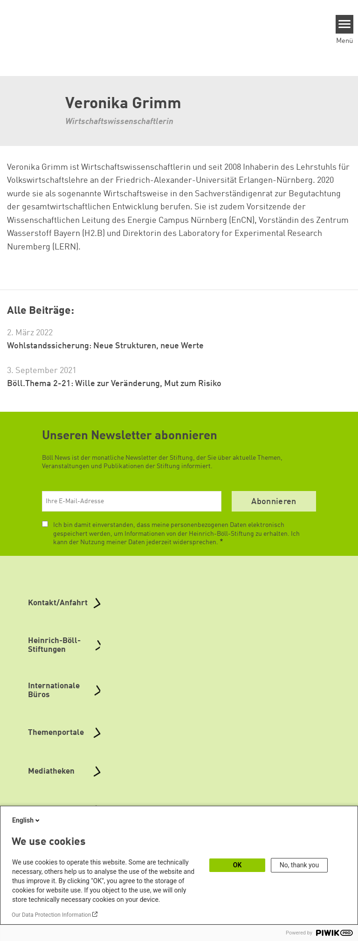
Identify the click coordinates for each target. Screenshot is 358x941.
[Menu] (345, 24)
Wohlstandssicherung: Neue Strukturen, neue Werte (105, 346)
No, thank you (299, 865)
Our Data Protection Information (51, 915)
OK (237, 865)
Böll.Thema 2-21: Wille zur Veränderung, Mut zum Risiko (114, 384)
